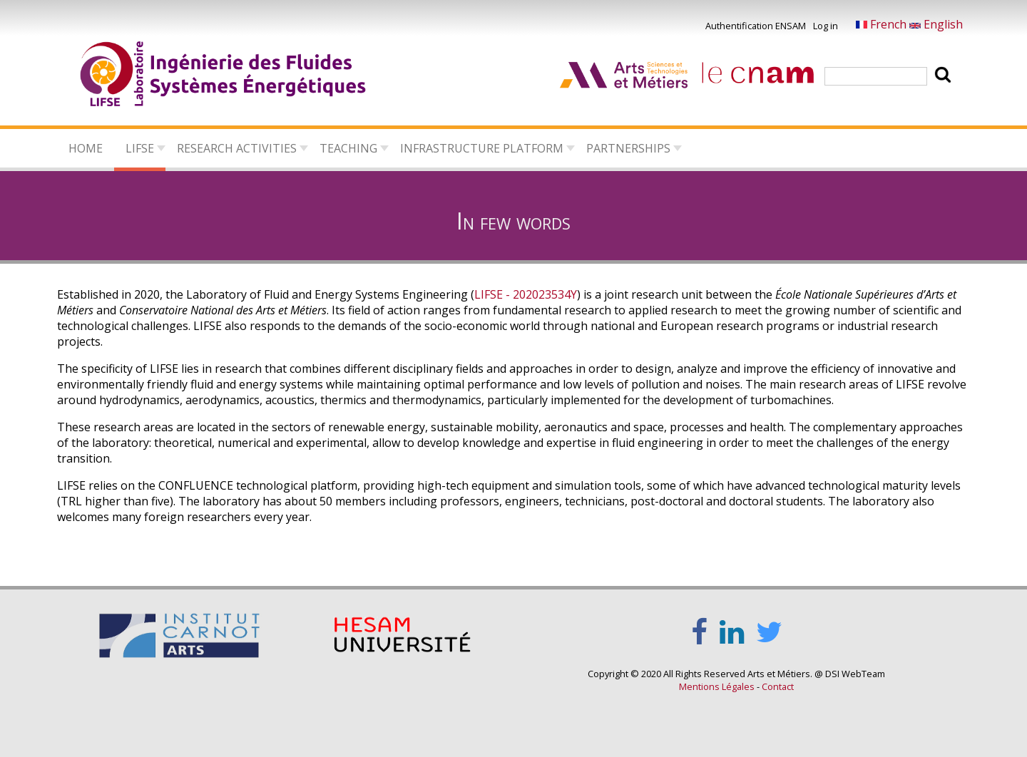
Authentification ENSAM (755, 25)
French (882, 24)
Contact (778, 686)
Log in (825, 25)
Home (85, 148)
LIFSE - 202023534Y (525, 294)
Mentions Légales (717, 686)
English (936, 24)
